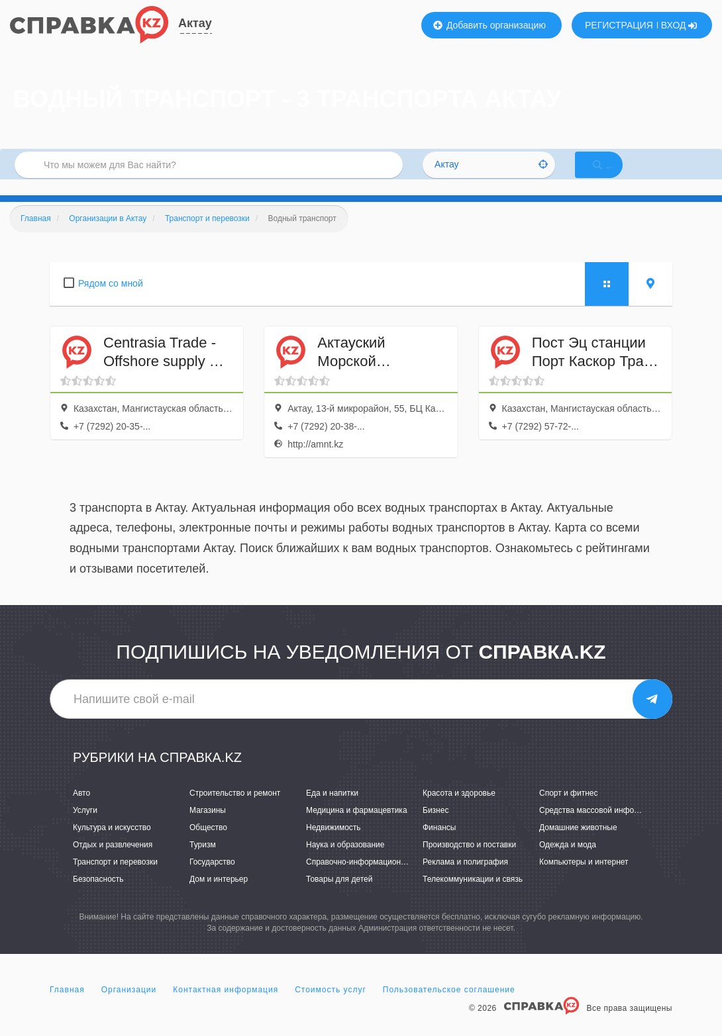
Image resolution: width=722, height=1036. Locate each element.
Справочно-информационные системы (377, 877)
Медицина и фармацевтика (356, 826)
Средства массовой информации (600, 826)
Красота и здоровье (459, 809)
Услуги (85, 826)
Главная (67, 1005)
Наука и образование (345, 860)
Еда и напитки (332, 809)
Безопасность (98, 895)
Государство (212, 877)
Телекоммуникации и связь (473, 895)
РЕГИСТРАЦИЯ (619, 25)
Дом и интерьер (218, 895)
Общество (208, 843)
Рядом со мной (110, 299)
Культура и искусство (112, 843)
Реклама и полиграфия (465, 877)
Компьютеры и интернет (584, 877)
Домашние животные (578, 843)
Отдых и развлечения (112, 860)
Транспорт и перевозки (115, 877)
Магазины (207, 826)
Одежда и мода (567, 860)
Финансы (439, 843)
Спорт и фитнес (568, 809)
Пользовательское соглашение (449, 1005)
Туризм (202, 860)
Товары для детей (339, 895)
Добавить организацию (489, 25)
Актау (195, 23)
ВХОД (679, 25)
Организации (129, 1005)
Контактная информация (225, 1005)
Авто (81, 809)
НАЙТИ (616, 175)
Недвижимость (333, 843)
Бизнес (435, 826)
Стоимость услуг (330, 1005)
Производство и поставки (469, 860)
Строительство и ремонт (234, 809)
